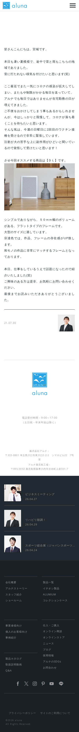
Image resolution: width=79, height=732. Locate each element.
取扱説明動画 (13, 664)
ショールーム (13, 600)
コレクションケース (55, 600)
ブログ (47, 649)
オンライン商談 (52, 631)
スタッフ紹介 (13, 594)
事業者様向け (13, 625)
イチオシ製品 (51, 588)
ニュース (48, 643)
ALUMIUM (49, 594)
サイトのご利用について (55, 713)
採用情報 (48, 655)
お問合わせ (50, 667)
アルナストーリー (16, 588)
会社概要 (10, 582)
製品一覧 (48, 582)
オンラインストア (54, 637)
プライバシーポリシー (22, 713)
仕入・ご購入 (51, 625)
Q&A (8, 670)
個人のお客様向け (16, 631)
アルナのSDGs (52, 661)
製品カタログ (13, 658)
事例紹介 (10, 637)
